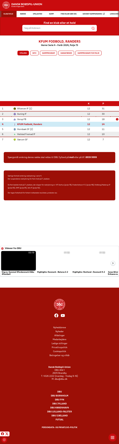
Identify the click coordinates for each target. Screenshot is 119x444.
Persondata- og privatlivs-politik (59, 427)
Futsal (59, 420)
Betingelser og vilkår (59, 355)
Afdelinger (59, 335)
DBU (59, 392)
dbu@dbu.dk (61, 379)
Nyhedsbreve (59, 327)
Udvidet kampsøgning (94, 14)
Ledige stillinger (59, 343)
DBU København (59, 408)
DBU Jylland (59, 404)
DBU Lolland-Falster (59, 412)
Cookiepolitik (59, 351)
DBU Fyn (59, 400)
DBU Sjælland (59, 416)
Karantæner (66, 53)
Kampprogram (48, 53)
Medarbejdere (59, 339)
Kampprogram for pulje (88, 53)
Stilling (23, 53)
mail (71, 157)
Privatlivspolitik (59, 347)
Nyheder (59, 331)
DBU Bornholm (59, 396)
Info (34, 53)
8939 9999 (91, 157)
